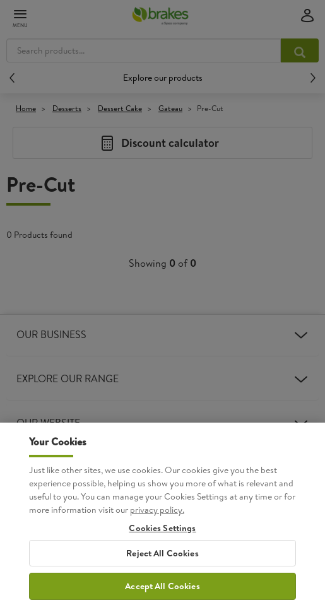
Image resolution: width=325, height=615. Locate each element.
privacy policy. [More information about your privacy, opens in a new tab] (157, 532)
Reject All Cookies (162, 576)
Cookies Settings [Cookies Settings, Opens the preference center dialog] (162, 551)
